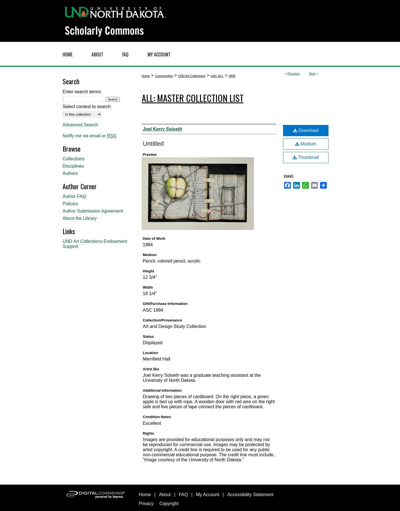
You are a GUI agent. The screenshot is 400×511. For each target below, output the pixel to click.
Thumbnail (306, 157)
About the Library (80, 218)
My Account (207, 494)
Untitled (153, 143)
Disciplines (73, 166)
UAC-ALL (216, 75)
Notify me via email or (89, 135)
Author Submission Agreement (93, 211)
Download (306, 130)
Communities (164, 75)
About (165, 494)
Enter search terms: (82, 91)
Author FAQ (74, 196)
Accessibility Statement (250, 494)
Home (146, 75)
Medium (305, 144)
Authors (70, 173)
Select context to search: (87, 106)
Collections (73, 158)
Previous (294, 73)
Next (312, 73)
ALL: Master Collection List (192, 97)
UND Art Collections (191, 75)
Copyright (168, 503)
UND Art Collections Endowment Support (95, 244)
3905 (232, 75)
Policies (70, 203)
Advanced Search (80, 124)
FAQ (183, 494)
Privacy (146, 503)
